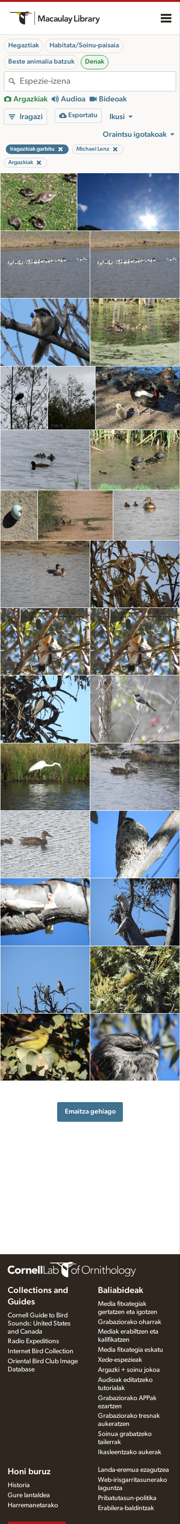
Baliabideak (120, 1290)
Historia (19, 1485)
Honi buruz (29, 1472)
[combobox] (98, 81)
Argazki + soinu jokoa (129, 1370)
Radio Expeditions (33, 1341)
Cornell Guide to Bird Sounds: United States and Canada (39, 1323)
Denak (94, 61)
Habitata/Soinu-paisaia (84, 45)
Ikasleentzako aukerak (129, 1452)
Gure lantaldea (29, 1495)
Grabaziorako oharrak (129, 1322)
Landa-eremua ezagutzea (133, 1470)
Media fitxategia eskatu (130, 1350)
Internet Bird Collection (40, 1351)
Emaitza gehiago (90, 1111)
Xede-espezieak (120, 1360)
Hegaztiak (23, 45)
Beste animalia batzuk (41, 61)
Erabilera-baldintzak (126, 1508)
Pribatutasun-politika (127, 1498)
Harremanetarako (33, 1505)
